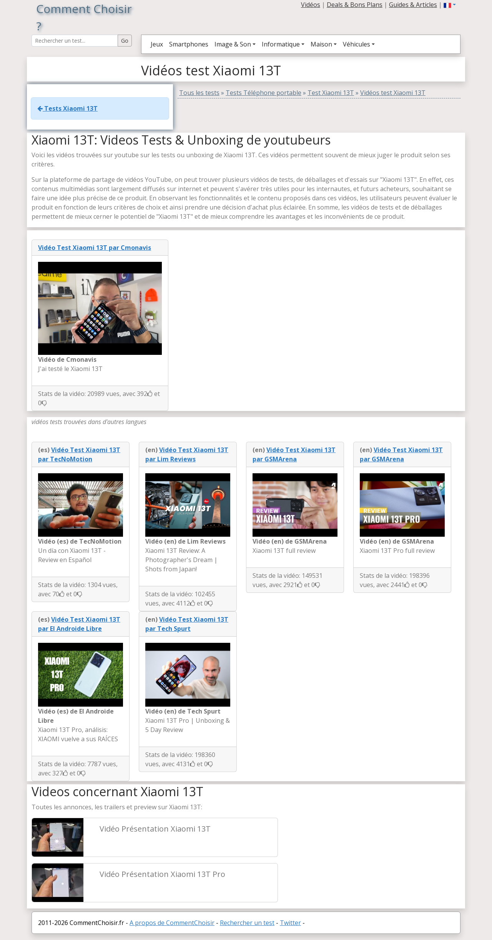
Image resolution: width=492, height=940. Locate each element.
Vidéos (310, 4)
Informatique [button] (281, 44)
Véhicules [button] (356, 44)
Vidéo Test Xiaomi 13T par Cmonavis (94, 247)
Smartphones (188, 44)
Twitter (290, 922)
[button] (450, 4)
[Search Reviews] (75, 41)
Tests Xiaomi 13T (67, 108)
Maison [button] (321, 44)
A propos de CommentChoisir (172, 922)
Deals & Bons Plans (354, 4)
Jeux (157, 44)
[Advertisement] (373, 844)
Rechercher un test (247, 922)
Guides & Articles (413, 4)
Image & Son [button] (232, 44)
